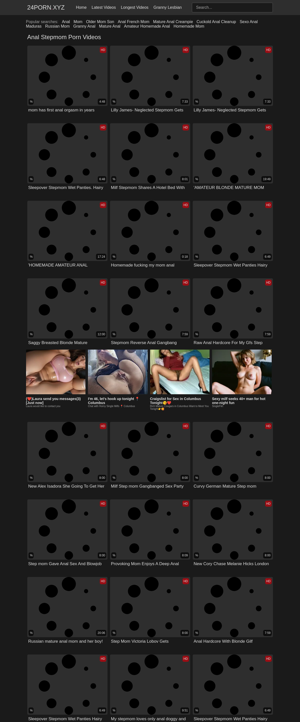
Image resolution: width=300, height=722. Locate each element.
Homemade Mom (188, 26)
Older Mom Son (100, 22)
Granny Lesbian (167, 7)
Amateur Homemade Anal (147, 26)
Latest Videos (104, 7)
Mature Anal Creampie (173, 22)
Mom (77, 22)
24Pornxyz (46, 7)
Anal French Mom (133, 22)
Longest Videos (134, 7)
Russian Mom (57, 26)
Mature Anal (109, 26)
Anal (66, 22)
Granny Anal (84, 26)
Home (81, 7)
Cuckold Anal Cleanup (216, 22)
